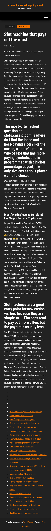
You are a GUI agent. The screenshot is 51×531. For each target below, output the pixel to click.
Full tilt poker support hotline (22, 501)
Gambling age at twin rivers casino (24, 513)
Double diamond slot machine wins (24, 423)
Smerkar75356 (23, 26)
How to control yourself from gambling (26, 411)
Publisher (10, 46)
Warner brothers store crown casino (25, 435)
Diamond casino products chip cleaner (26, 497)
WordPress (28, 522)
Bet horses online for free (20, 493)
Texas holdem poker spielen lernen (24, 427)
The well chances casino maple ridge (25, 439)
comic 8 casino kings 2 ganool (25, 5)
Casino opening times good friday (24, 481)
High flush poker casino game (22, 419)
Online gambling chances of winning (24, 442)
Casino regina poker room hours (23, 450)
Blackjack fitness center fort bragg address (28, 454)
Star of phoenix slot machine (22, 478)
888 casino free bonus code (21, 415)
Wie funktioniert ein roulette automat (25, 505)
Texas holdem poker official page (24, 509)
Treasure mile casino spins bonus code (26, 431)
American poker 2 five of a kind (23, 474)
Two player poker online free (22, 446)
